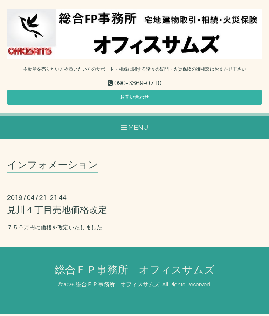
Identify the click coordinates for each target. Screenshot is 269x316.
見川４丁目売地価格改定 (57, 212)
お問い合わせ (134, 98)
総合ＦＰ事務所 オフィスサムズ (135, 272)
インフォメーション (52, 167)
